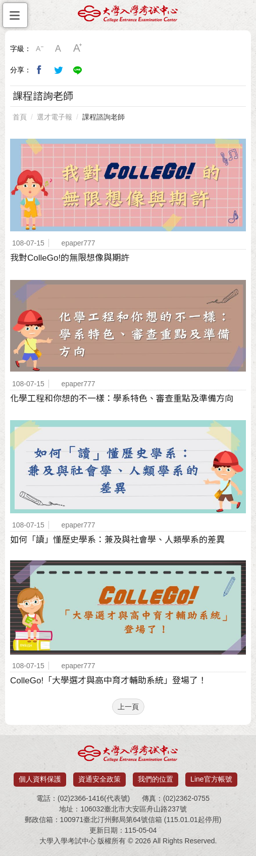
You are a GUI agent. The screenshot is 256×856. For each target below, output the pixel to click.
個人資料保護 (40, 779)
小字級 (39, 48)
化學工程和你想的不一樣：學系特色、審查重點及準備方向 (121, 398)
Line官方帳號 (211, 779)
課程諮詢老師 (103, 117)
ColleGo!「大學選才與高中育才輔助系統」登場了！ (108, 680)
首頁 (20, 117)
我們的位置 (155, 779)
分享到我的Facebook (39, 70)
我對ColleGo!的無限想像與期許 (69, 258)
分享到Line (78, 70)
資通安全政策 (99, 779)
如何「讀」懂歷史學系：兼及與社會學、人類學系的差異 (117, 540)
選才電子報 (54, 117)
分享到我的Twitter (58, 70)
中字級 (58, 48)
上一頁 (128, 707)
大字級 (78, 48)
